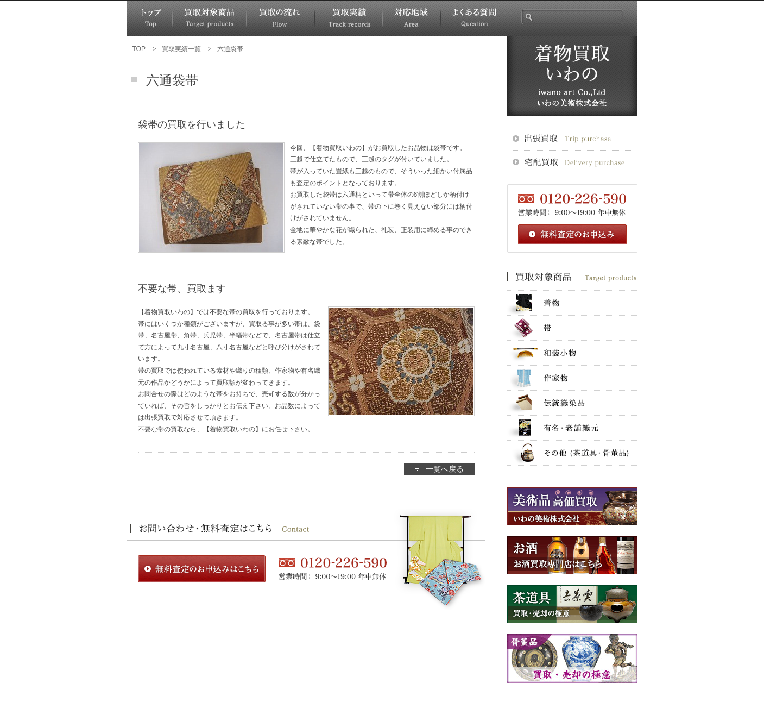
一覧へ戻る (445, 469)
